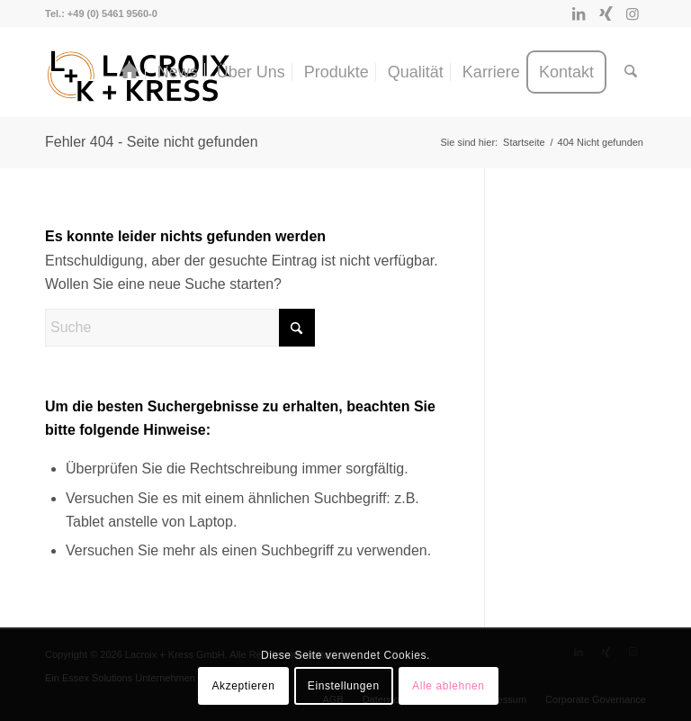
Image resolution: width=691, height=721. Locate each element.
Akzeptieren (242, 686)
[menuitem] (130, 72)
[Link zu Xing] (605, 13)
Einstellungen (344, 686)
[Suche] (630, 72)
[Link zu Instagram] (632, 13)
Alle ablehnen (448, 686)
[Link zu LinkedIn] (578, 13)
